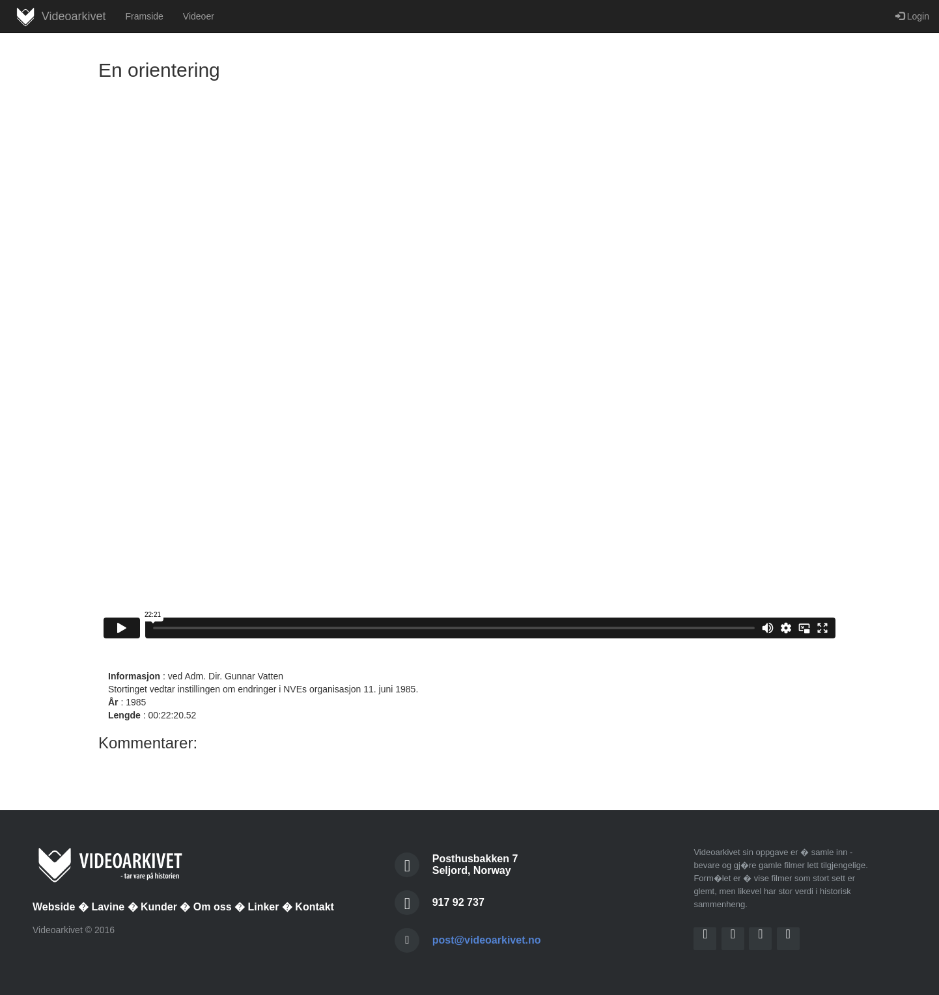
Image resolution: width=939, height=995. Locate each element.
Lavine (107, 906)
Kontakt (314, 906)
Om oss (212, 906)
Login (912, 16)
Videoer (198, 16)
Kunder (159, 906)
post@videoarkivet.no (486, 940)
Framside (144, 16)
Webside (54, 906)
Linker (263, 906)
